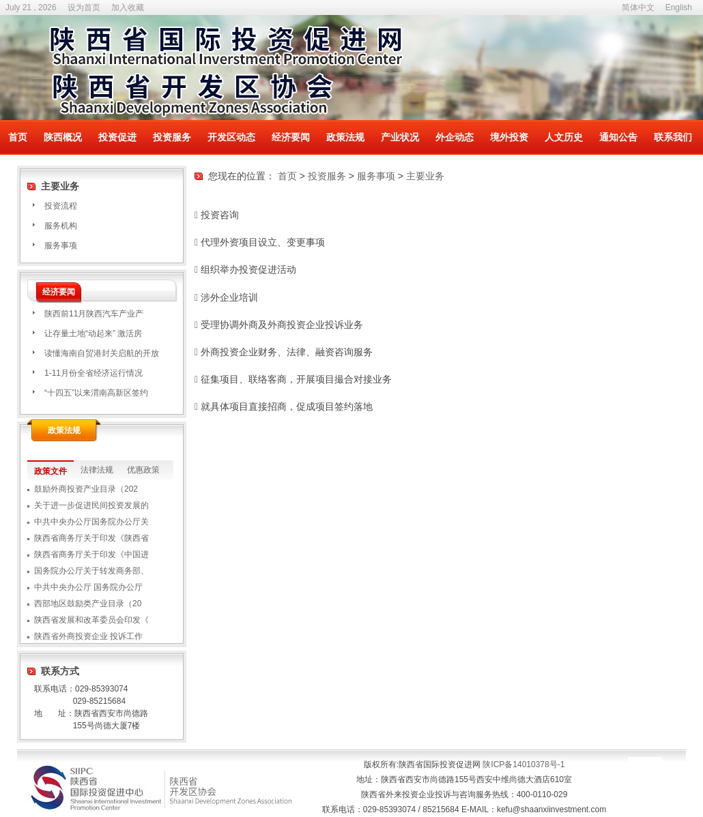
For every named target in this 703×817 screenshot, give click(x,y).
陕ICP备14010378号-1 (523, 764)
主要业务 (425, 175)
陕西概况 (63, 137)
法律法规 (97, 470)
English (678, 7)
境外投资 (509, 137)
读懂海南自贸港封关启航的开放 (101, 353)
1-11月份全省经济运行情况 (93, 373)
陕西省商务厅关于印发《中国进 (91, 554)
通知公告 (618, 137)
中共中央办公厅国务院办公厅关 (91, 521)
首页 (17, 137)
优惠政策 (143, 470)
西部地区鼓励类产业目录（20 (87, 603)
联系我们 (673, 137)
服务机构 (60, 226)
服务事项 (60, 245)
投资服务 (172, 137)
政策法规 (345, 137)
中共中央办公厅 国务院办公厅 (88, 587)
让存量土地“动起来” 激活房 (93, 333)
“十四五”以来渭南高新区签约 (96, 393)
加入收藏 (127, 7)
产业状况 (400, 137)
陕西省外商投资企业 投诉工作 (88, 636)
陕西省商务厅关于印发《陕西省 (91, 538)
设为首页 (84, 7)
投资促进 (117, 137)
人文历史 (564, 137)
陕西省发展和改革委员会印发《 (91, 620)
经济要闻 (291, 137)
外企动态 (454, 137)
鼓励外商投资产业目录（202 (86, 489)
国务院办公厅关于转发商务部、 (91, 571)
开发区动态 (231, 137)
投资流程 (60, 206)
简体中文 (638, 7)
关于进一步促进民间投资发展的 (91, 505)
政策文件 (50, 471)
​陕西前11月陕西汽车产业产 (93, 313)
